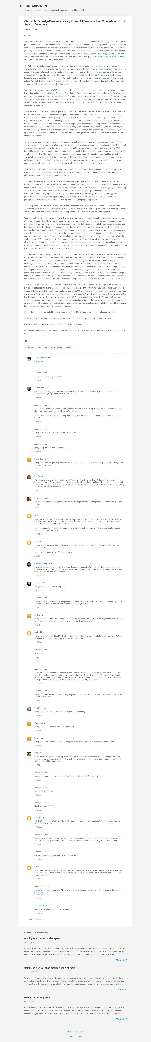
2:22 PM (37, 397)
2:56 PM (37, 556)
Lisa (36, 753)
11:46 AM (38, 827)
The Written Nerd (37, 6)
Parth (36, 615)
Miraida (37, 723)
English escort (40, 894)
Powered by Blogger (75, 1031)
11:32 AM (38, 642)
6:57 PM (37, 436)
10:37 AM (38, 508)
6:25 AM (37, 469)
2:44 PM (37, 730)
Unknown (38, 541)
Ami (36, 632)
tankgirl (37, 817)
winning (69, 347)
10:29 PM (38, 765)
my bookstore (56, 347)
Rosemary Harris (41, 563)
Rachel (37, 583)
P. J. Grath (38, 476)
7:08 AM (37, 490)
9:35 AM (37, 590)
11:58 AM (38, 701)
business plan (41, 347)
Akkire (36, 515)
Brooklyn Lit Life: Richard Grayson (42, 938)
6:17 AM (37, 898)
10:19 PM (38, 859)
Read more (121, 960)
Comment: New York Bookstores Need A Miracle (49, 968)
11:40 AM (38, 661)
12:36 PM (38, 913)
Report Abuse (75, 1036)
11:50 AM (38, 683)
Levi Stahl (38, 708)
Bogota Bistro (55, 93)
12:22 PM (38, 534)
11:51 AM (38, 365)
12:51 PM (38, 625)
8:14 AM (37, 575)
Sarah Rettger (40, 358)
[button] (125, 21)
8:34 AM (37, 795)
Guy (36, 867)
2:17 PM (37, 380)
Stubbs (37, 388)
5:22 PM (37, 844)
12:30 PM (38, 715)
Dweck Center (105, 69)
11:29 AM (38, 608)
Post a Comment (34, 919)
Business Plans (40, 906)
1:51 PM (37, 879)
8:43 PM (37, 451)
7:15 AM (37, 780)
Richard (37, 459)
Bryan (36, 738)
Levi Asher (38, 498)
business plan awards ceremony (111, 57)
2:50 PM (37, 422)
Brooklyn (29, 347)
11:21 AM (38, 810)
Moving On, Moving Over (37, 997)
